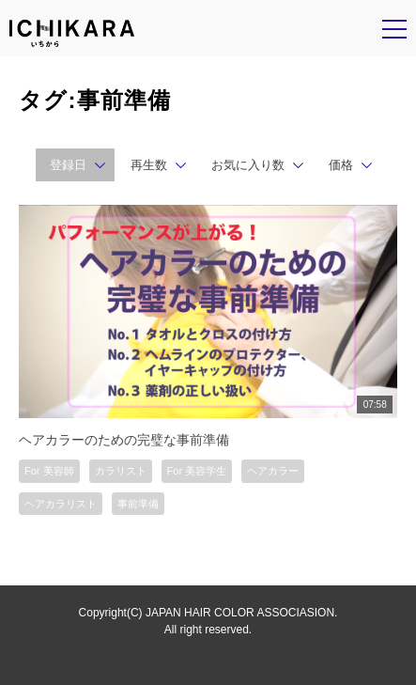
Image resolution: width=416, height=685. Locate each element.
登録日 (68, 165)
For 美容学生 (197, 470)
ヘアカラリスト (60, 503)
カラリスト (120, 470)
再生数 (149, 165)
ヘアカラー (273, 470)
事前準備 (138, 503)
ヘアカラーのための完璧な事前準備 (124, 439)
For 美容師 (49, 470)
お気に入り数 (248, 165)
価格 (341, 165)
